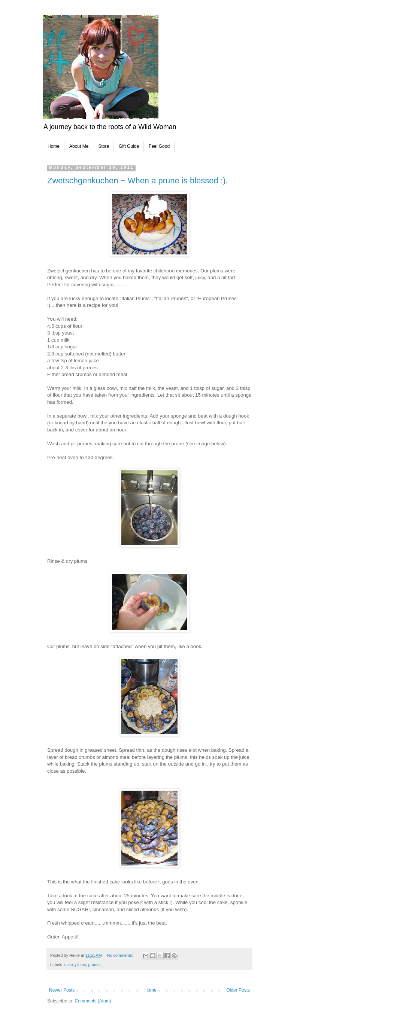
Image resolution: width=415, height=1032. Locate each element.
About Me (78, 146)
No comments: (120, 955)
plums (80, 964)
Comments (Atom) (93, 1001)
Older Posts (238, 990)
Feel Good (159, 146)
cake (68, 964)
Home (54, 146)
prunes (94, 964)
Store (103, 146)
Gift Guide (129, 146)
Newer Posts (62, 990)
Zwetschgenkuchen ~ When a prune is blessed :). (137, 180)
